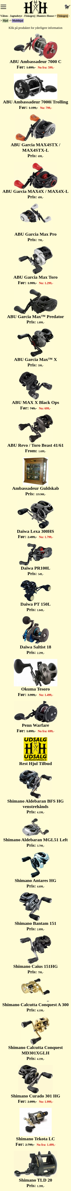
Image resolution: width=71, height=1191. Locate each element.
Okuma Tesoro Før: (35, 678)
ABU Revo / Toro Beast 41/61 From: (35, 433)
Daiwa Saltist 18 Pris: (35, 635)
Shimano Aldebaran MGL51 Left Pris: (35, 833)
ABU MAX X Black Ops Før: (35, 390)
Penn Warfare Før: (35, 717)
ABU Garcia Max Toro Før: (35, 265)
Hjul (5, 20)
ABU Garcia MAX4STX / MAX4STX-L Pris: (35, 136)
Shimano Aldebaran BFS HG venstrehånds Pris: (35, 792)
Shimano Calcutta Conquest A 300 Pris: (35, 995)
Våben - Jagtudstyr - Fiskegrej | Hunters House (27, 16)
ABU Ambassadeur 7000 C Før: (36, 51)
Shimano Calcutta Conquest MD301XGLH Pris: (35, 1038)
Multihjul (17, 20)
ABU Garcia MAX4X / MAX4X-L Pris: (35, 180)
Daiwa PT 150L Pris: (35, 596)
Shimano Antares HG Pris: (35, 870)
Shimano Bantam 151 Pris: (35, 911)
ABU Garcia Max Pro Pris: (35, 222)
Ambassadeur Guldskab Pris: (35, 476)
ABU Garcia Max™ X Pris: (35, 347)
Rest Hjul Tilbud (35, 751)
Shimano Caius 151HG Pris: (35, 954)
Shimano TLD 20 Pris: (35, 1169)
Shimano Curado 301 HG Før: (35, 1084)
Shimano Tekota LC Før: (35, 1127)
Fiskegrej (62, 16)
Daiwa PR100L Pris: (35, 559)
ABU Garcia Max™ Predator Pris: (35, 306)
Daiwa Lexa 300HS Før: (35, 519)
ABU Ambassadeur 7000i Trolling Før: (35, 92)
